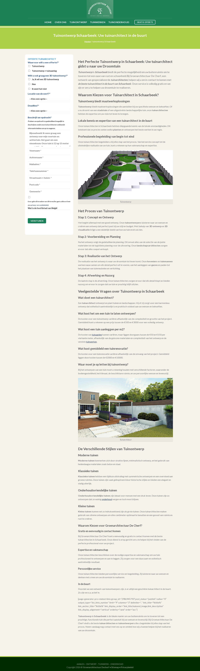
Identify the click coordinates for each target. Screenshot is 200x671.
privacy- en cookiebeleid (39, 205)
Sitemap (115, 667)
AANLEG (80, 664)
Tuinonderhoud (118, 22)
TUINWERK (103, 664)
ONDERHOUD (116, 664)
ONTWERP (91, 664)
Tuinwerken (97, 22)
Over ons (61, 22)
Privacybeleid (127, 667)
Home (48, 22)
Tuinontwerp (78, 22)
